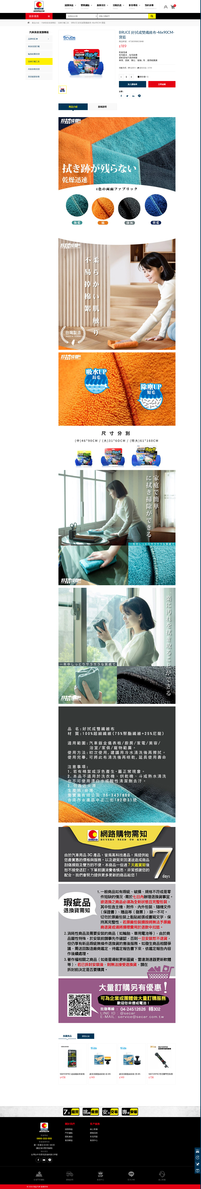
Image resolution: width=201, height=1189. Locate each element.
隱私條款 (69, 1136)
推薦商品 (67, 1036)
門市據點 (69, 1133)
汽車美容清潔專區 (48, 23)
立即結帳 (162, 84)
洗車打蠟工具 (63, 23)
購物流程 (94, 1133)
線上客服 (94, 1129)
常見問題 (94, 1136)
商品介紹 (73, 106)
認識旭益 (69, 1129)
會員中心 (94, 1140)
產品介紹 (35, 23)
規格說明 (102, 106)
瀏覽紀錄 (86, 1036)
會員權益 (69, 1140)
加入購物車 (132, 84)
